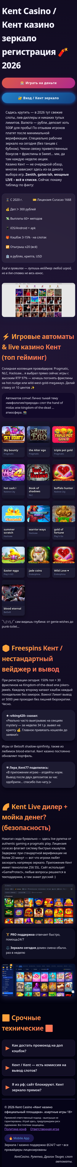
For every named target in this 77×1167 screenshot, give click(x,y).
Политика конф (15, 1129)
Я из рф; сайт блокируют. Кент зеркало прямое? (38, 1087)
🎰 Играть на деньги (38, 83)
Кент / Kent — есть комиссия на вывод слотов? (39, 1067)
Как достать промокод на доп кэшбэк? (37, 1048)
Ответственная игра (44, 1129)
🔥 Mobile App (19, 1138)
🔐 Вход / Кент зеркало (38, 98)
